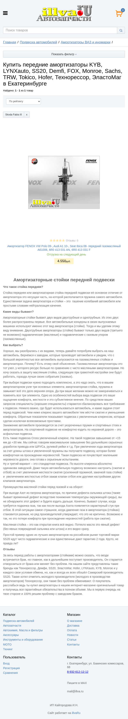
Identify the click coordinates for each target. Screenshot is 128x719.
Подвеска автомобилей (38, 42)
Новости (72, 635)
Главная (9, 42)
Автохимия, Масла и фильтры (23, 630)
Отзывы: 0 (72, 240)
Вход (6, 663)
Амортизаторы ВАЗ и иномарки (85, 42)
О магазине (74, 621)
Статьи (71, 639)
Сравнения (10, 672)
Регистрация (11, 668)
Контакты (73, 644)
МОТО (7, 644)
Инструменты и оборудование (23, 639)
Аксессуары (11, 635)
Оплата (72, 630)
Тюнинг (8, 649)
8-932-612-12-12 (77, 671)
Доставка (73, 625)
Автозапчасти (12, 625)
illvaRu (76, 713)
